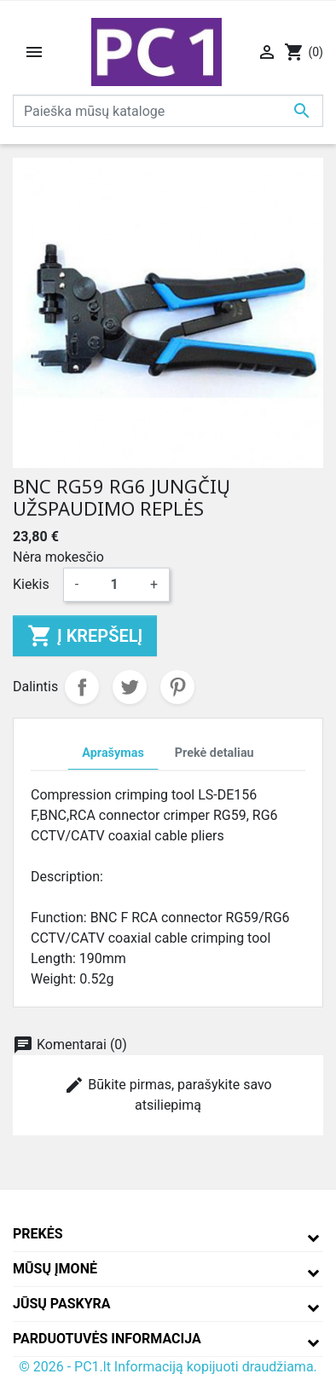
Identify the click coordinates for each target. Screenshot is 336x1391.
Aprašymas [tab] (112, 753)
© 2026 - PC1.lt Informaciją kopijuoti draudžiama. (168, 1367)
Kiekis (31, 584)
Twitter (130, 687)
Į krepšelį (84, 636)
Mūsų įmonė (55, 1269)
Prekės (38, 1234)
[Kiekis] (114, 585)
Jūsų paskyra (62, 1304)
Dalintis (82, 687)
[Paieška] (168, 111)
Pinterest (177, 687)
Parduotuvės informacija (107, 1338)
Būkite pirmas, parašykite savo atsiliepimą (167, 1094)
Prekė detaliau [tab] (214, 753)
